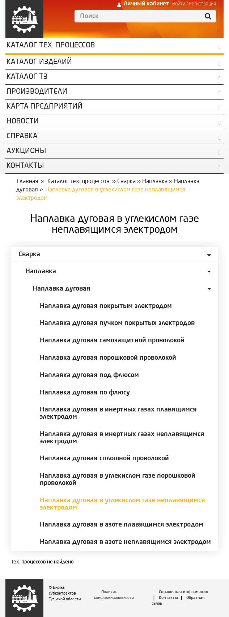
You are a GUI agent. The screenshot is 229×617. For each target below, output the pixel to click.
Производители (37, 92)
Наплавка (154, 182)
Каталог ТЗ (27, 77)
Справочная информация (183, 592)
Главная (27, 182)
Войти (178, 4)
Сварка (126, 182)
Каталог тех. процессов (78, 182)
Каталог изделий (39, 62)
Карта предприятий (44, 106)
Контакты (168, 598)
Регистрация (202, 4)
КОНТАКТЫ (25, 166)
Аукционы (26, 151)
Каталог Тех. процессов (51, 45)
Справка (22, 136)
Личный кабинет (146, 4)
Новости (23, 121)
